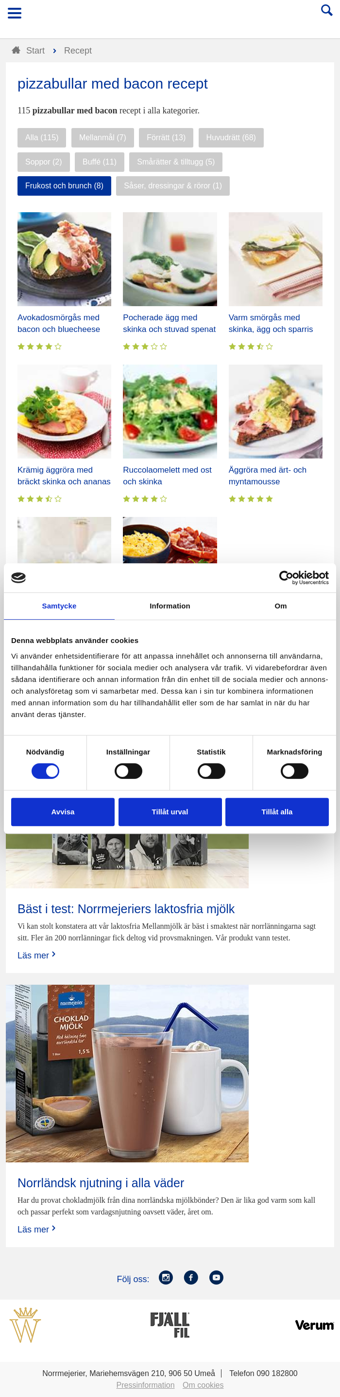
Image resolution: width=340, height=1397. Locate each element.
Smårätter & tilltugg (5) (176, 162)
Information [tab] (170, 606)
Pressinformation (146, 1385)
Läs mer (37, 955)
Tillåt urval (170, 812)
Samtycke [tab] (59, 606)
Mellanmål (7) (102, 137)
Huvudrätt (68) (231, 137)
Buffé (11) (100, 162)
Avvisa (63, 812)
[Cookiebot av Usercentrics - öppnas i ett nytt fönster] (286, 577)
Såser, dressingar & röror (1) (173, 186)
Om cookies (203, 1385)
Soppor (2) (43, 162)
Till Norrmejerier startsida (170, 16)
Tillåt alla (277, 812)
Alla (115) (41, 137)
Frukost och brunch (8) (64, 186)
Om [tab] (280, 606)
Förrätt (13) (166, 137)
